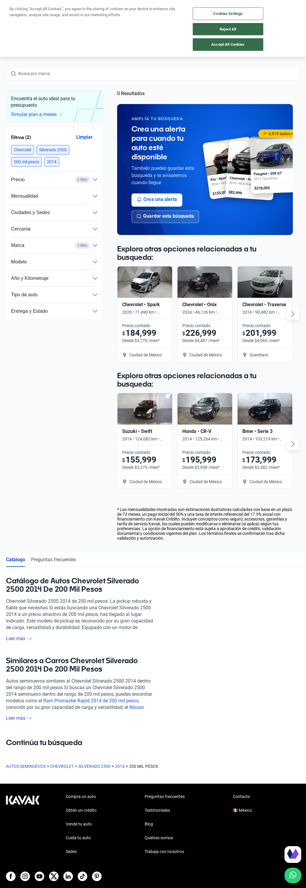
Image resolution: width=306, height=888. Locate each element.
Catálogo (15, 559)
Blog (149, 824)
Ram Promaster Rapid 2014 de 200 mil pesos (91, 701)
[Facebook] (11, 876)
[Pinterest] (97, 876)
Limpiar (84, 137)
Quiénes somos (159, 837)
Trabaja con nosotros (164, 851)
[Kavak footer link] (22, 824)
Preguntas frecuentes (53, 559)
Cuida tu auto (78, 837)
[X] (54, 876)
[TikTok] (82, 876)
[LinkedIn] (68, 876)
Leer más (19, 638)
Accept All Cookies (227, 44)
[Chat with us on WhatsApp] (292, 875)
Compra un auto (81, 796)
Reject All (228, 29)
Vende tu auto (79, 824)
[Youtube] (39, 876)
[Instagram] (25, 876)
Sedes (71, 851)
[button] (22, 150)
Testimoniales (157, 810)
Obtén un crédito (81, 810)
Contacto (241, 796)
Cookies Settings (228, 13)
